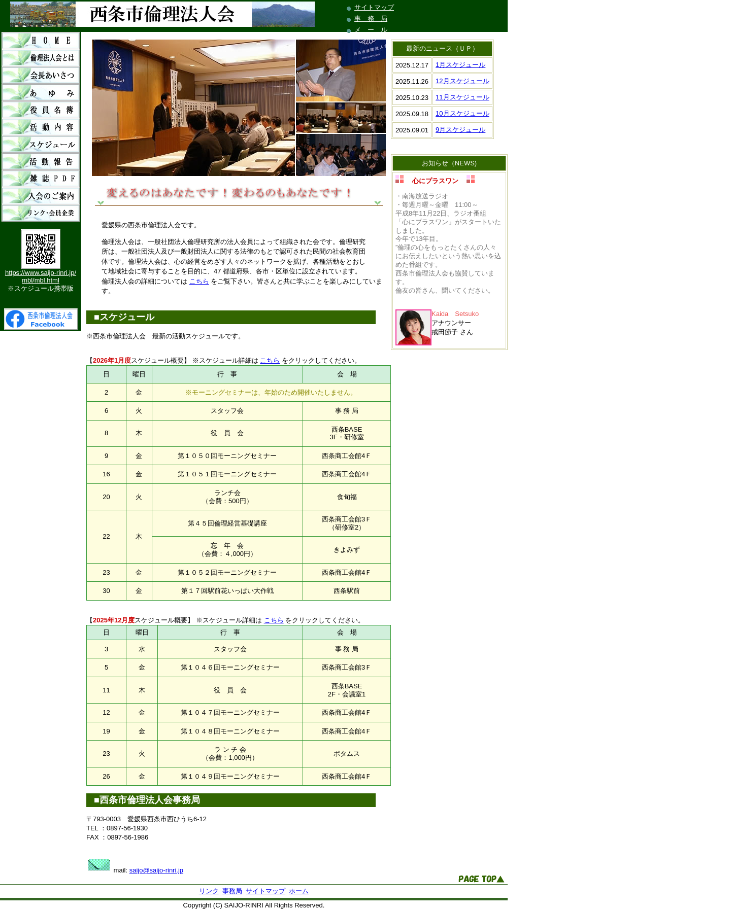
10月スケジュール (462, 113)
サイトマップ (374, 7)
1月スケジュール (460, 64)
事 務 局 (370, 18)
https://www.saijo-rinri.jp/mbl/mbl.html (40, 276)
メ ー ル (370, 29)
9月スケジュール (460, 129)
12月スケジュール (462, 81)
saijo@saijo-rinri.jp (156, 870)
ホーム (299, 891)
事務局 (232, 891)
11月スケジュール (462, 97)
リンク (209, 891)
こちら (199, 281)
